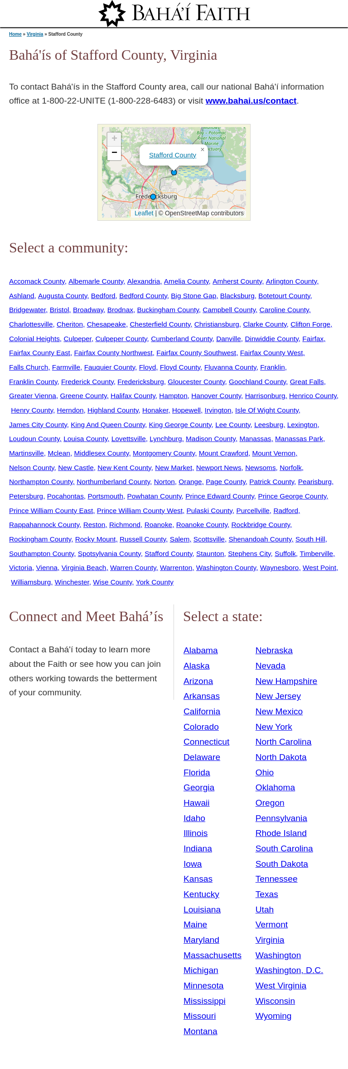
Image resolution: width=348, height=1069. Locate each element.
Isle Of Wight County (267, 410)
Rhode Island (281, 833)
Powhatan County (154, 496)
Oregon (270, 803)
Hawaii (197, 803)
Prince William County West (140, 510)
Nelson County (31, 467)
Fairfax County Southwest (196, 352)
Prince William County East (51, 510)
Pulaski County (209, 510)
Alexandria (143, 281)
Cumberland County (181, 338)
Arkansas (202, 696)
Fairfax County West (271, 352)
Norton (164, 481)
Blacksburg (237, 295)
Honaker (155, 410)
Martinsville (26, 453)
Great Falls (307, 381)
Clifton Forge (310, 324)
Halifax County (133, 395)
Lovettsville (128, 438)
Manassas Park (299, 438)
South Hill (310, 539)
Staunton (210, 553)
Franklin (272, 367)
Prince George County (292, 496)
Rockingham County (40, 539)
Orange (190, 481)
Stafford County (172, 155)
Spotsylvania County (109, 553)
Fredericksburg (140, 381)
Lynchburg (166, 438)
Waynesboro (279, 567)
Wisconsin (275, 1001)
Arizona (198, 681)
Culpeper (77, 338)
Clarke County (264, 324)
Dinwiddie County (271, 338)
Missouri (200, 1016)
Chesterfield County (160, 324)
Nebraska (274, 650)
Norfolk (291, 467)
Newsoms (260, 467)
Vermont (272, 924)
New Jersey (278, 696)
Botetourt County (284, 295)
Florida (197, 772)
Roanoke (158, 524)
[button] (153, 197)
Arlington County (291, 281)
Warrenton (176, 567)
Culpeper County (121, 338)
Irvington (218, 410)
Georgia (199, 787)
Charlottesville (31, 324)
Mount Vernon (274, 453)
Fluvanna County (230, 367)
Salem (180, 539)
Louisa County (85, 438)
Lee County (232, 424)
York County (155, 582)
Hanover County (216, 395)
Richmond (124, 524)
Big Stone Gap (193, 295)
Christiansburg (216, 324)
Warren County (133, 567)
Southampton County (41, 553)
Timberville (316, 553)
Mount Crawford (223, 453)
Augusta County (62, 295)
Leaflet (143, 213)
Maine (195, 924)
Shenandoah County (259, 539)
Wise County (112, 582)
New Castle (76, 467)
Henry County (32, 410)
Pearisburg (315, 481)
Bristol (59, 310)
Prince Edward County (219, 496)
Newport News (219, 467)
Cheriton (70, 324)
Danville (228, 338)
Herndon (70, 410)
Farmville (66, 367)
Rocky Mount (95, 539)
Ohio (265, 772)
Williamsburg (31, 582)
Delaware (202, 757)
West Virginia (281, 985)
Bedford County (143, 295)
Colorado (201, 727)
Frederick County (87, 381)
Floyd (147, 367)
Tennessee (277, 879)
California (202, 711)
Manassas (255, 438)
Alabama (201, 650)
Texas (267, 894)
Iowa (193, 864)
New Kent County (124, 467)
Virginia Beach (84, 567)
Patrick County (271, 481)
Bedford (103, 295)
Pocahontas (65, 496)
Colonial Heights (34, 338)
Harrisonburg (265, 395)
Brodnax (120, 310)
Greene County (83, 395)
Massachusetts (213, 955)
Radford (285, 510)
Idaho (194, 818)
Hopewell (186, 410)
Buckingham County (167, 310)
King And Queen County (108, 424)
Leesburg (268, 424)
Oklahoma (275, 787)
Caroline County (284, 310)
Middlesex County (101, 453)
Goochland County (257, 381)
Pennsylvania (281, 818)
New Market (173, 467)
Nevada (270, 665)
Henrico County (313, 395)
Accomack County (37, 281)
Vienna (47, 567)
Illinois (196, 833)
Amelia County (186, 281)
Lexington (302, 424)
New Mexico (279, 711)
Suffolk (285, 553)
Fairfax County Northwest (113, 352)
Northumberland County (113, 481)
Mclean (59, 453)
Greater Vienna (32, 395)
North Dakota (281, 757)
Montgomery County (164, 453)
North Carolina (284, 741)
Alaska (197, 665)
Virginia (35, 34)
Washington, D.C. (290, 970)
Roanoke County (201, 524)
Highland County (112, 410)
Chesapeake (106, 324)
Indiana (198, 848)
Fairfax (313, 338)
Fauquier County (109, 367)
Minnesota (204, 985)
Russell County (143, 539)
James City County (38, 424)
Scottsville (209, 539)
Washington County (226, 567)
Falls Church (28, 367)
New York (274, 727)
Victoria (20, 567)
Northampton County (41, 481)
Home (15, 34)
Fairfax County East (39, 352)
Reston (94, 524)
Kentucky (201, 894)
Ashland (21, 295)
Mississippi (205, 1001)
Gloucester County (196, 381)
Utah (265, 909)
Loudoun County (34, 438)
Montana (201, 1031)
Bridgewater (27, 310)
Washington (278, 955)
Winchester (72, 582)
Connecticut (206, 741)
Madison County (211, 438)
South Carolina (284, 848)
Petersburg (26, 496)
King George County (180, 424)
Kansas (198, 879)
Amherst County (237, 281)
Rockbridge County (261, 524)
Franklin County (33, 381)
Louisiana (202, 909)
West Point (319, 567)
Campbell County (229, 310)
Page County (226, 481)
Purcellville (252, 510)
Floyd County (180, 367)
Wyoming (274, 1016)
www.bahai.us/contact (251, 100)
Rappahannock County (44, 524)
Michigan (201, 970)
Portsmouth (105, 496)
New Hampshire (287, 681)
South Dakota (282, 864)
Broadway (88, 310)
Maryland (201, 940)
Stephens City (249, 553)
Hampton (173, 395)
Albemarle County (95, 281)
